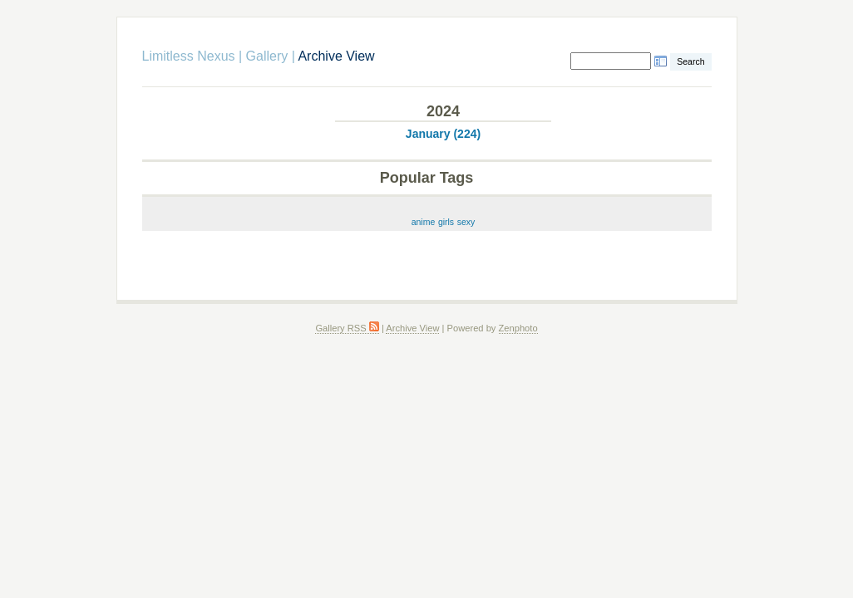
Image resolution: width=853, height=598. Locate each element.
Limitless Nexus (188, 56)
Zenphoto (518, 328)
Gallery (267, 56)
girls (446, 222)
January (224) (443, 133)
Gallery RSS (346, 328)
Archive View (412, 328)
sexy (466, 222)
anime (424, 222)
